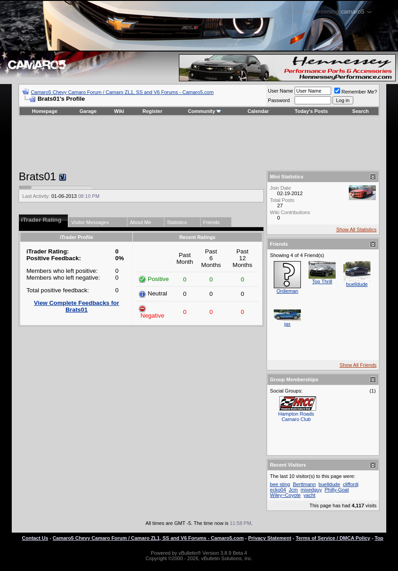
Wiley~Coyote (285, 495)
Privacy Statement (269, 538)
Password (279, 100)
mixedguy (311, 489)
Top (379, 538)
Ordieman (287, 291)
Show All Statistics (356, 229)
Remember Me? (355, 91)
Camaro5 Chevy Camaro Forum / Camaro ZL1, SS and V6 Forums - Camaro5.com (122, 92)
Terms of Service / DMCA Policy (332, 538)
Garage (88, 111)
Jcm (293, 489)
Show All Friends (358, 365)
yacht (309, 495)
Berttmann (304, 484)
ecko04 (278, 489)
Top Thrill (322, 281)
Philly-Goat (336, 489)
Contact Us (35, 538)
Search (360, 111)
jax (287, 324)
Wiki (119, 111)
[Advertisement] (199, 143)
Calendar (258, 111)
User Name (280, 91)
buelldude (357, 284)
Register (152, 111)
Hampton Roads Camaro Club (296, 416)
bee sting (280, 484)
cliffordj (351, 484)
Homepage (44, 111)
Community (205, 111)
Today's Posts (311, 111)
